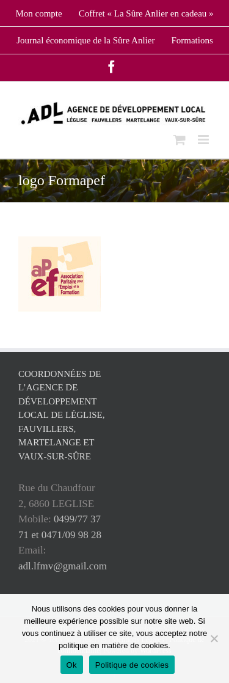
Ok (72, 665)
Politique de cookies (132, 665)
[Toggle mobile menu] (204, 139)
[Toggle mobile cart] (179, 139)
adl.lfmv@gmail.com (62, 566)
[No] (214, 638)
